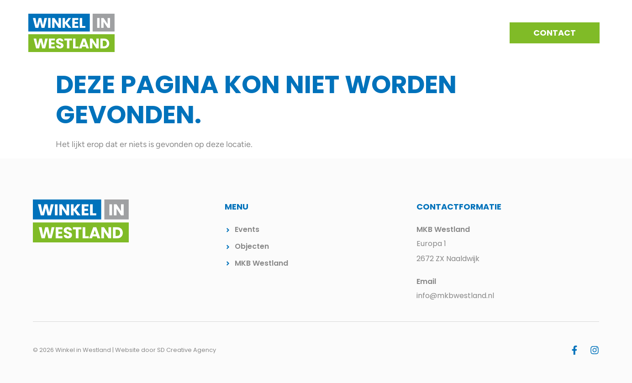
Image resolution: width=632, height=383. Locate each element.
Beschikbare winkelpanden (429, 33)
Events (352, 33)
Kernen (312, 33)
